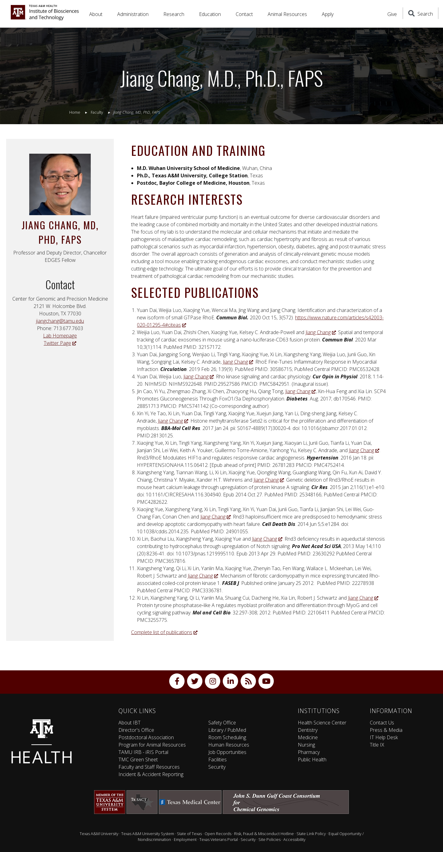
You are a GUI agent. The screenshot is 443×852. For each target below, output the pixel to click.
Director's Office (136, 730)
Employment (185, 839)
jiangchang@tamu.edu (60, 321)
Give (392, 14)
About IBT (129, 722)
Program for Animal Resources (152, 744)
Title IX (377, 744)
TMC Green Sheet (138, 759)
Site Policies (269, 839)
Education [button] (210, 14)
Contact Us (382, 722)
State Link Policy (311, 833)
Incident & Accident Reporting (150, 774)
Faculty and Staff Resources (149, 766)
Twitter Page (60, 343)
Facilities (217, 759)
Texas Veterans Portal (218, 839)
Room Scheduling (227, 737)
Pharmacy (309, 752)
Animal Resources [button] (287, 14)
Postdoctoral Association (146, 737)
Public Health (312, 759)
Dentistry (307, 730)
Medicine (308, 737)
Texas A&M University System (147, 833)
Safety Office (222, 722)
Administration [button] (133, 14)
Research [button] (173, 14)
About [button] (95, 14)
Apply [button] (327, 14)
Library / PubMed (227, 730)
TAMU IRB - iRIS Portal (143, 752)
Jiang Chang (320, 332)
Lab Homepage (60, 335)
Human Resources (228, 744)
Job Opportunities (227, 752)
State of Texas (189, 833)
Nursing (306, 744)
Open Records (218, 833)
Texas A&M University (99, 833)
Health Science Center (322, 722)
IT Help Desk (384, 737)
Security (216, 766)
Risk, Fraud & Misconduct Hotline (264, 833)
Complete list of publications (164, 632)
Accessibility (294, 839)
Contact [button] (244, 14)
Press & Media (386, 730)
